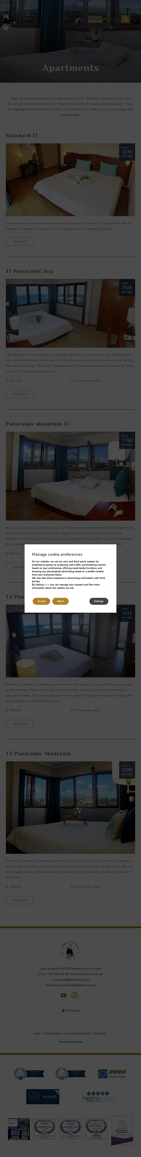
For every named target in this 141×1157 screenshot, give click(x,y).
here (46, 584)
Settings (98, 601)
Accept (42, 601)
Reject (63, 601)
